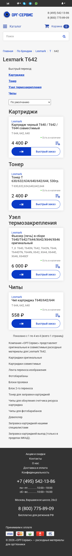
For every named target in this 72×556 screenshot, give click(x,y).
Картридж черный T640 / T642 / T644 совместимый (35, 126)
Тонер (12, 81)
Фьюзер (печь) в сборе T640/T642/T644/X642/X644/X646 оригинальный (36, 239)
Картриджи (16, 75)
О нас (35, 463)
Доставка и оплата (35, 467)
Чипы (12, 93)
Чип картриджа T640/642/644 (33, 300)
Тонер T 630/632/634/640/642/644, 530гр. (35, 179)
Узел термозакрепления (25, 87)
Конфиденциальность (35, 472)
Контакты (35, 458)
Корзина (57, 26)
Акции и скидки (35, 454)
